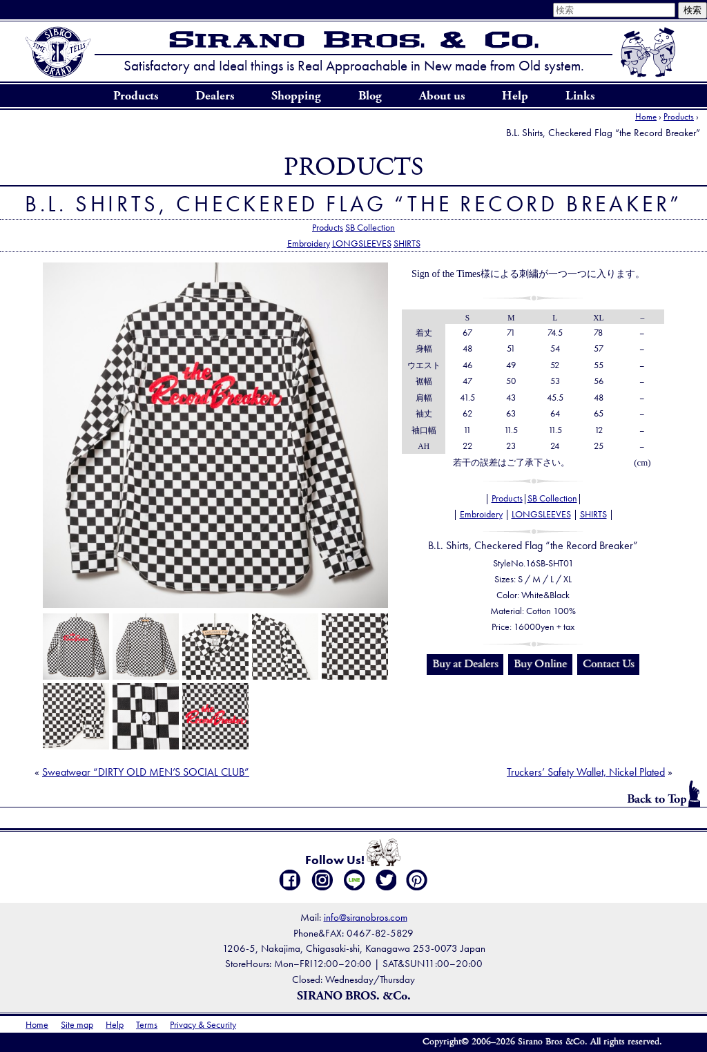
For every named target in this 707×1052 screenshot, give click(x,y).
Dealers (214, 96)
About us (442, 96)
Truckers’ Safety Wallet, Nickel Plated (586, 772)
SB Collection (370, 227)
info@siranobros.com (365, 917)
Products (135, 96)
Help (515, 96)
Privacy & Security (203, 1025)
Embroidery (308, 243)
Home (646, 116)
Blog (370, 96)
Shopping (296, 96)
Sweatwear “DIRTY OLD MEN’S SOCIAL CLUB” (145, 772)
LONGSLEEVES (361, 243)
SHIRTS (407, 243)
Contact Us (608, 663)
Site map (77, 1025)
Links (579, 96)
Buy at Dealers (465, 663)
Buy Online (540, 663)
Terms (146, 1025)
